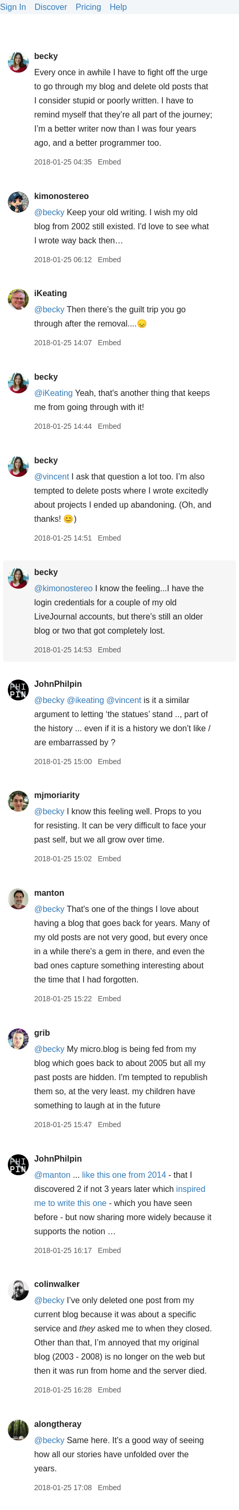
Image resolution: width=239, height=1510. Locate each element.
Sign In (13, 7)
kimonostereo (61, 196)
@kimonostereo (63, 588)
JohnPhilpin (58, 684)
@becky (49, 212)
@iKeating (53, 393)
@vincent (51, 476)
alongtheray (57, 1424)
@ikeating (85, 700)
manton (49, 892)
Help (118, 7)
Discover (50, 7)
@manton (52, 1174)
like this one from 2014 (124, 1174)
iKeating (50, 293)
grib (42, 1032)
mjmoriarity (56, 795)
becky (45, 56)
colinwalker (56, 1284)
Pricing (88, 7)
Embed (109, 162)
